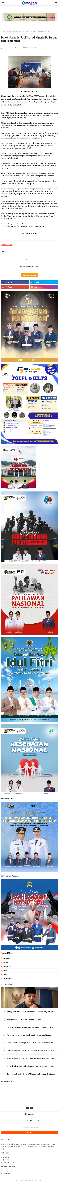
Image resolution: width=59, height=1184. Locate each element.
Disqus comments (29, 275)
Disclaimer (6, 1157)
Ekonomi (6, 962)
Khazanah (6, 958)
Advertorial (7, 979)
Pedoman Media (8, 1162)
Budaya (5, 970)
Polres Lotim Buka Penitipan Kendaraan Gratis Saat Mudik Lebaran (29, 1035)
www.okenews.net (26, 1180)
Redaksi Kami (7, 1173)
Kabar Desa (7, 966)
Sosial (34, 48)
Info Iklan (6, 1171)
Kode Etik (6, 1160)
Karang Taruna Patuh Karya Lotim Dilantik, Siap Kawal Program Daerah (31, 1012)
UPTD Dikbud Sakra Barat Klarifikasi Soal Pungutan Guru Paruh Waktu (30, 1066)
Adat (5, 975)
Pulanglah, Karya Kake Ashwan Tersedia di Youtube (24, 1019)
